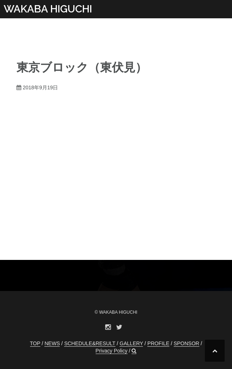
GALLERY (131, 343)
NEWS (52, 343)
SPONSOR (186, 343)
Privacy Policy (112, 351)
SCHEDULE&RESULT (89, 343)
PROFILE (158, 343)
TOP (35, 343)
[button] (134, 351)
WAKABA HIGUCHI (48, 9)
